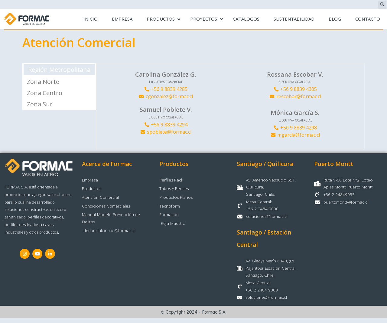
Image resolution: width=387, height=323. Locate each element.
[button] (382, 5)
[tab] (59, 70)
